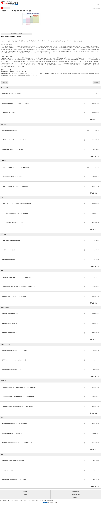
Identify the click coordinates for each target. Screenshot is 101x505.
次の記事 (96, 82)
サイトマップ (75, 497)
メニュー (99, 3)
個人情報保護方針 (75, 491)
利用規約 (25, 494)
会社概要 (25, 491)
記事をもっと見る (94, 119)
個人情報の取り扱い (76, 494)
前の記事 (5, 82)
